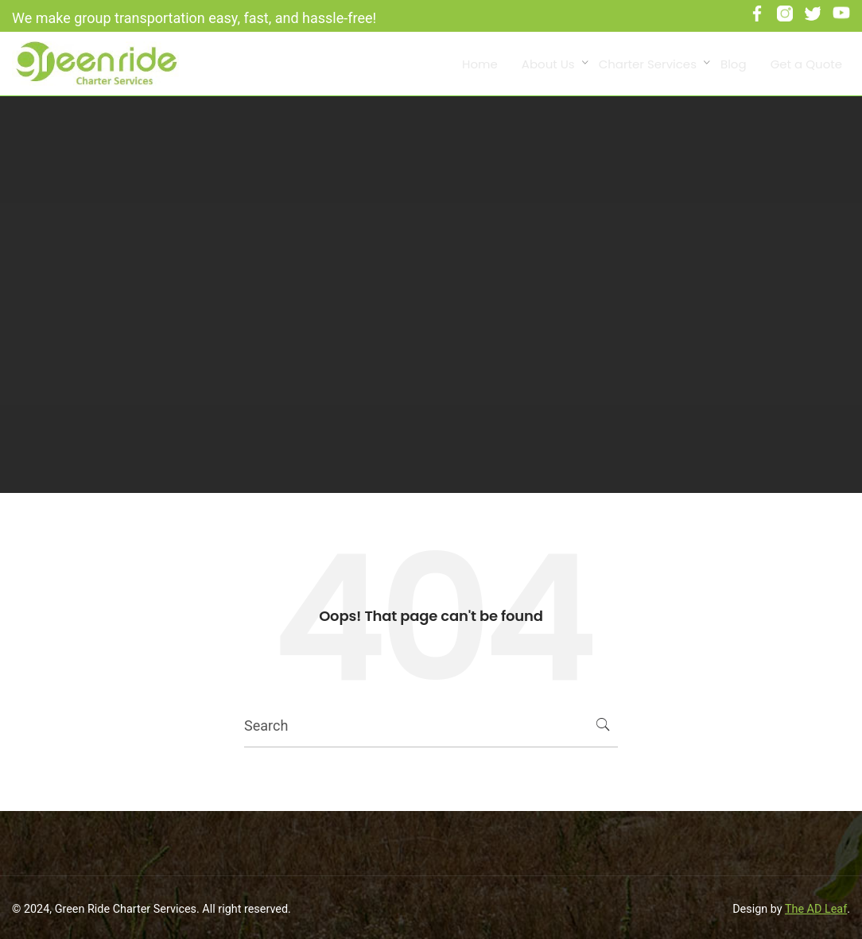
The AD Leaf (816, 909)
